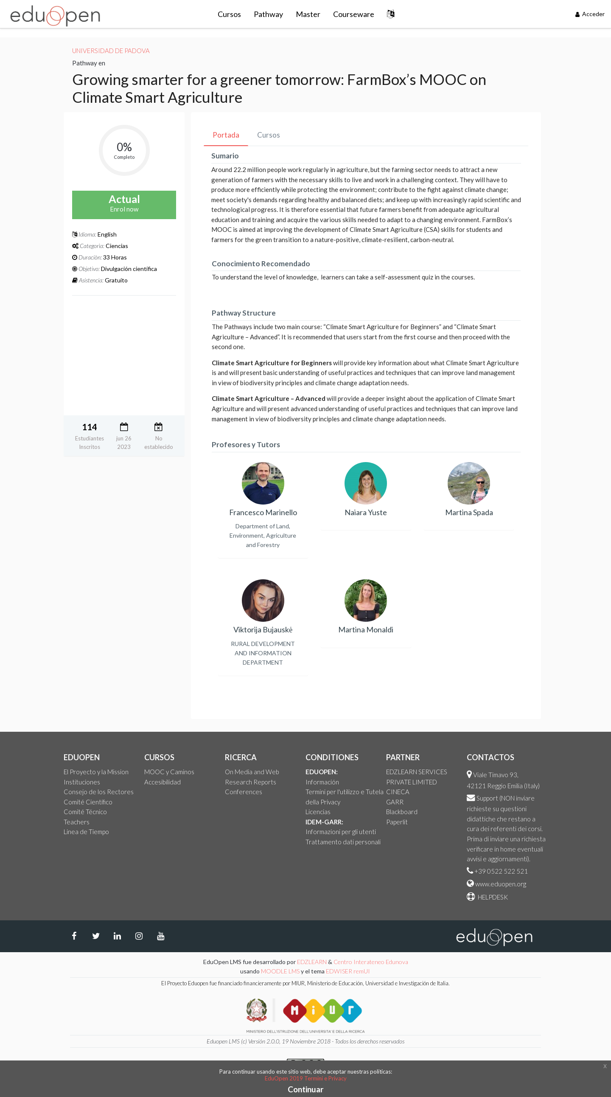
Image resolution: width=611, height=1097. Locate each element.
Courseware (353, 14)
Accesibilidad (162, 782)
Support (487, 798)
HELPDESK (492, 897)
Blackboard (402, 811)
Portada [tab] (226, 134)
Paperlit (397, 822)
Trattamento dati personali (343, 842)
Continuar (306, 1089)
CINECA (397, 791)
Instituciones (82, 782)
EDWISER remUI (348, 971)
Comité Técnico (85, 811)
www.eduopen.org (500, 884)
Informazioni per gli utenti (341, 831)
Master (308, 14)
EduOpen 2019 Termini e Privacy (306, 1078)
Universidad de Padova (111, 50)
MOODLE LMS (280, 971)
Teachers (77, 822)
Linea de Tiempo (86, 831)
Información (322, 782)
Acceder (590, 13)
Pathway (268, 14)
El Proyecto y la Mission (96, 772)
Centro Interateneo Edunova (371, 961)
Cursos (229, 14)
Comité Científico (88, 802)
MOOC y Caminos (169, 772)
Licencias (318, 811)
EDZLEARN (312, 961)
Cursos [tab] (268, 134)
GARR (395, 802)
